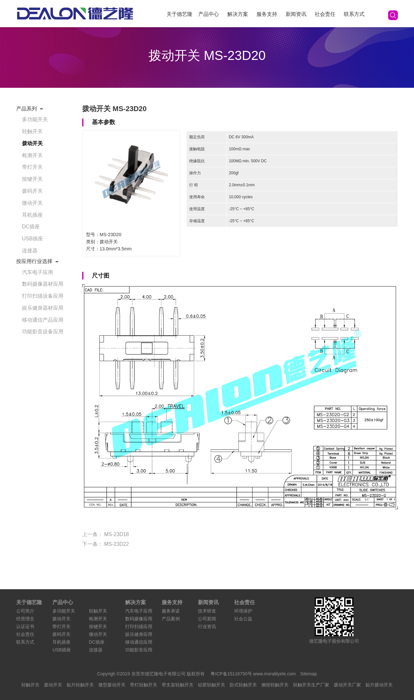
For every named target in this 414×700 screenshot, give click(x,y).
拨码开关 (32, 191)
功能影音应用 (138, 649)
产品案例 (171, 618)
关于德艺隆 (179, 14)
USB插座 (32, 238)
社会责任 (325, 14)
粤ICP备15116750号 (232, 673)
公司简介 (25, 611)
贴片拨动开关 (379, 684)
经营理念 (25, 618)
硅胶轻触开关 (211, 684)
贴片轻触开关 (80, 684)
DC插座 (31, 226)
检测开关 (32, 155)
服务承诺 (171, 611)
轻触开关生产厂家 (311, 684)
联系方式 (354, 14)
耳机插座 (32, 215)
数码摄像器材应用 (42, 284)
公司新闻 (207, 618)
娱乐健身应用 (138, 634)
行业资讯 (207, 626)
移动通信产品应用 (42, 320)
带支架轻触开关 (177, 684)
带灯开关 (32, 167)
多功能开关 (35, 119)
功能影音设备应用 (42, 331)
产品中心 (208, 14)
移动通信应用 (138, 642)
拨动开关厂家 (347, 684)
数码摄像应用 (138, 618)
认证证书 (25, 626)
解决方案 (237, 14)
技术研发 (207, 611)
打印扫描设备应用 (42, 296)
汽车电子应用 (37, 272)
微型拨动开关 (111, 684)
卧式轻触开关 (243, 684)
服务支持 (266, 14)
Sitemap (308, 673)
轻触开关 (32, 131)
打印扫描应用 (138, 626)
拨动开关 (32, 143)
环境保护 (243, 611)
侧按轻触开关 (275, 684)
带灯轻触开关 (143, 684)
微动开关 (32, 203)
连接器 (30, 250)
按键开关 (32, 179)
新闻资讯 (296, 14)
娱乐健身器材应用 (42, 308)
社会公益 (243, 618)
